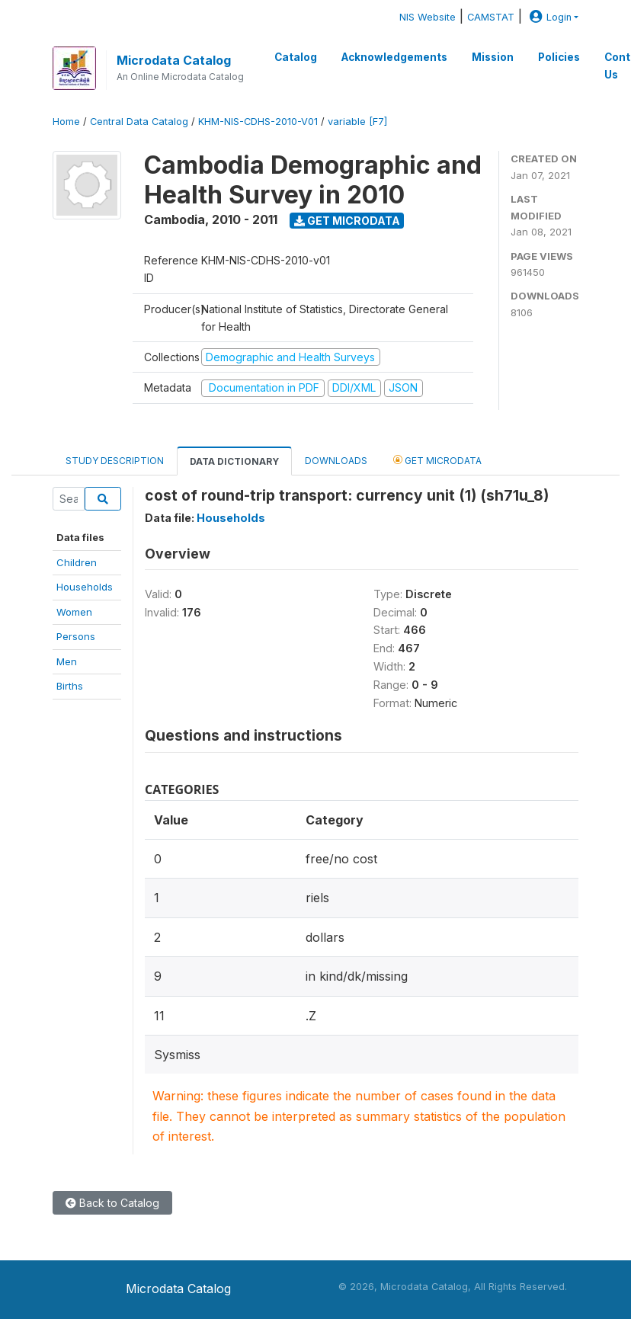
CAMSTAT (490, 17)
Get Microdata (347, 220)
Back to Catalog (112, 1202)
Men (66, 661)
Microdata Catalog (174, 60)
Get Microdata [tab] (437, 459)
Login (549, 17)
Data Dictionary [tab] (234, 461)
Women (74, 612)
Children (76, 562)
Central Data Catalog (139, 121)
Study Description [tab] (115, 460)
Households (84, 587)
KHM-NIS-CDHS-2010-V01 (258, 121)
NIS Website (427, 17)
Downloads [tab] (336, 460)
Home (66, 121)
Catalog (295, 57)
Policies (559, 57)
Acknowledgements (394, 57)
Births (69, 686)
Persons (75, 636)
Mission (493, 57)
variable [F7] (357, 121)
